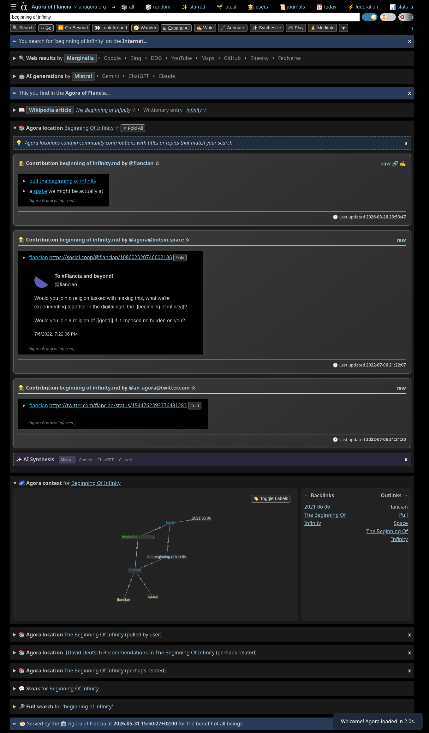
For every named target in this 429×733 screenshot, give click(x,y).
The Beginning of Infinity (103, 109)
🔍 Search (23, 27)
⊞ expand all (176, 28)
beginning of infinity (74, 688)
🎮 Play (296, 27)
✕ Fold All (133, 128)
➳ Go (45, 28)
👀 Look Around (110, 27)
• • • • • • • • (161, 58)
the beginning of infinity (67, 180)
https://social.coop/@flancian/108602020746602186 (110, 257)
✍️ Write (205, 27)
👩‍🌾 (21, 163)
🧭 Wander (145, 27)
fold (180, 257)
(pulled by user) (215, 634)
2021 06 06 (317, 506)
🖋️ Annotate (232, 27)
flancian (38, 257)
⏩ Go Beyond (73, 27)
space (40, 191)
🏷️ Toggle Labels (270, 498)
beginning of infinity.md (90, 163)
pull (33, 180)
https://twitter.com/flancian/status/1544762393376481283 (118, 405)
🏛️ (63, 723)
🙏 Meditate (322, 27)
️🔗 (395, 163)
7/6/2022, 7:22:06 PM (56, 334)
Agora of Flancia (87, 723)
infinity (194, 109)
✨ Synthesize (266, 27)
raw (386, 163)
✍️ (403, 163)
